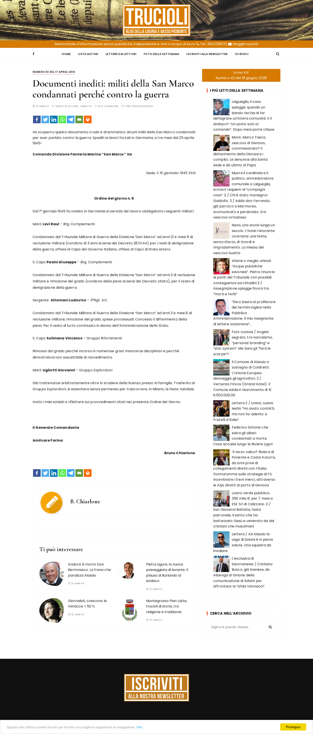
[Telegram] (71, 119)
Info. (140, 727)
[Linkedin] (54, 119)
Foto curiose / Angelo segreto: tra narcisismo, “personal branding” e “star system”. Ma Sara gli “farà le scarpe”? (243, 343)
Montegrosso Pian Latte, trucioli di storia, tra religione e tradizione (166, 606)
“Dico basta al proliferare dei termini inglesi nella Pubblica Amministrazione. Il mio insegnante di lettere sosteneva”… (244, 313)
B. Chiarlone (109, 106)
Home (66, 54)
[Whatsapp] (62, 119)
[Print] (88, 119)
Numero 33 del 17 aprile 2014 (54, 72)
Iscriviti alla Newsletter (207, 54)
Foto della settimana (161, 54)
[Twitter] (45, 119)
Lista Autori (88, 54)
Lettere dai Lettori (121, 54)
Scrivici (241, 54)
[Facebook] (37, 119)
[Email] (79, 119)
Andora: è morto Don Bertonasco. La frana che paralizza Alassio (89, 570)
